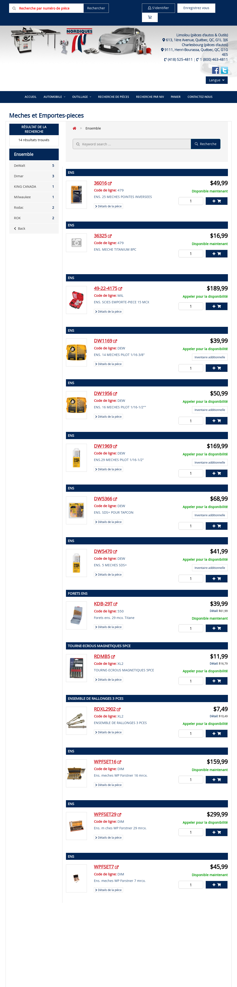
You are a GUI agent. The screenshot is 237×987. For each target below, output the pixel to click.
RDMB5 (102, 656)
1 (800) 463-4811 (214, 59)
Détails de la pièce (108, 206)
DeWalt (34, 165)
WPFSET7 (104, 867)
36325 (100, 235)
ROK (34, 218)
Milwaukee (34, 197)
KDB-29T (103, 604)
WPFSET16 (105, 761)
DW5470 (103, 551)
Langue (216, 80)
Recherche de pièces (113, 97)
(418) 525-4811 (180, 59)
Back (19, 228)
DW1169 (103, 341)
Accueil (31, 97)
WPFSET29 (105, 814)
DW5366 (103, 498)
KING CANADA (34, 186)
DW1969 (103, 446)
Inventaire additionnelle (210, 357)
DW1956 (103, 393)
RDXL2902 (105, 709)
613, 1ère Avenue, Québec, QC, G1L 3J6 (197, 40)
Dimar (34, 176)
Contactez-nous (200, 97)
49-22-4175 (105, 288)
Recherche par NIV (150, 97)
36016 (100, 183)
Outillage (80, 97)
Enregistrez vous (196, 8)
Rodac (34, 207)
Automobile (53, 97)
